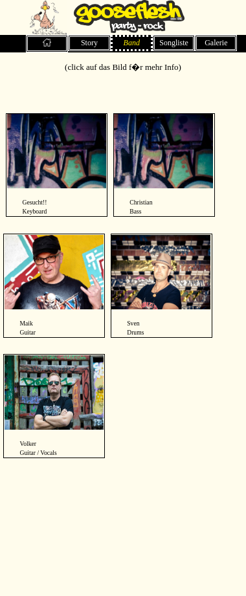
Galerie (216, 42)
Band (132, 42)
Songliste (173, 42)
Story (89, 42)
